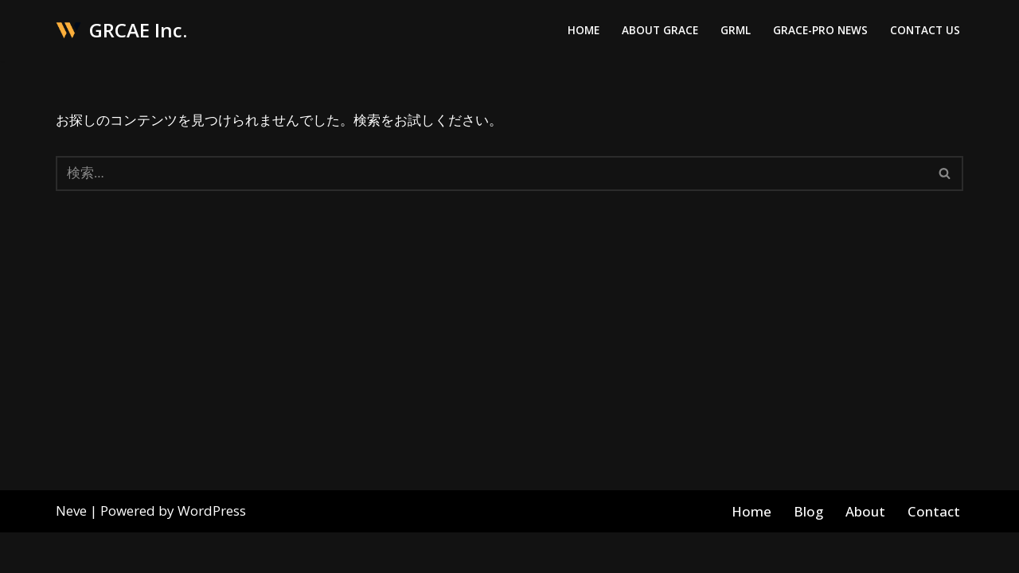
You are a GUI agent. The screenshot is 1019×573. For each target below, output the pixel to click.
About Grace (660, 30)
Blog (809, 552)
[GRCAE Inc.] (121, 30)
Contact (934, 552)
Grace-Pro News (820, 30)
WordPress (212, 551)
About (866, 552)
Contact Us (925, 30)
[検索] (491, 173)
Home (583, 30)
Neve (71, 551)
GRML (735, 30)
